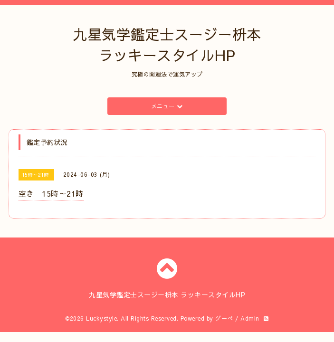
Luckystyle (101, 318)
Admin (249, 318)
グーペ (224, 318)
